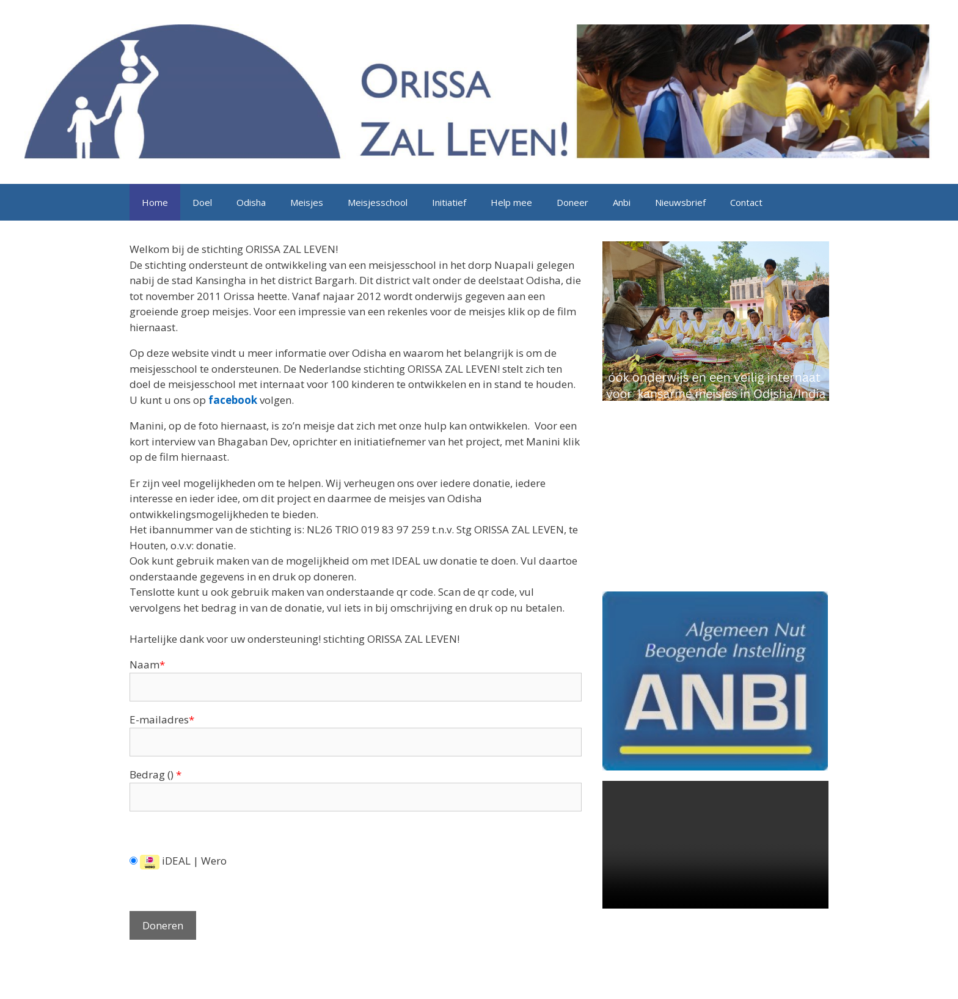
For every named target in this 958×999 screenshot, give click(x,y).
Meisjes (306, 202)
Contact (746, 202)
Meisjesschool (378, 202)
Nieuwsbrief (680, 202)
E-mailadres (162, 719)
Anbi (622, 202)
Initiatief (449, 202)
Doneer (572, 202)
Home (155, 202)
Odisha (251, 202)
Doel (202, 202)
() (173, 774)
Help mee (511, 202)
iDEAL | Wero (178, 861)
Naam (147, 664)
